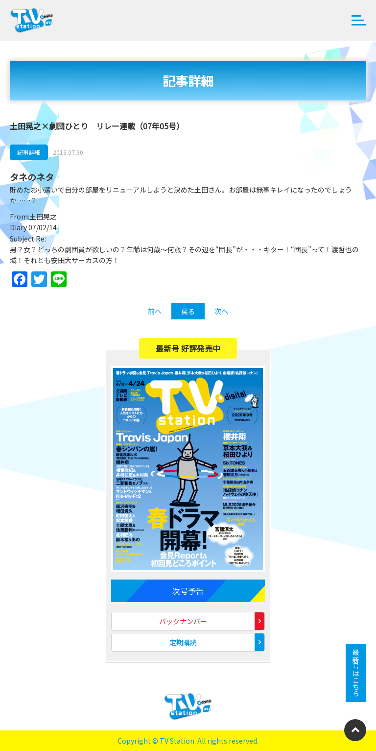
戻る (188, 311)
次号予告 (188, 591)
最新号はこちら (356, 673)
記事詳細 (29, 152)
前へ (155, 311)
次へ (221, 311)
